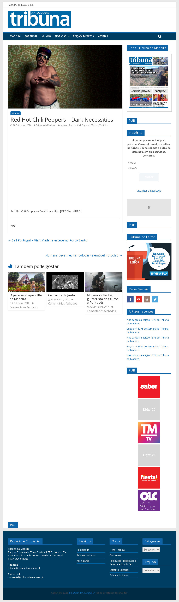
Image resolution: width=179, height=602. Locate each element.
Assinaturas (83, 560)
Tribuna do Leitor (86, 555)
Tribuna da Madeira (45, 125)
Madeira (15, 36)
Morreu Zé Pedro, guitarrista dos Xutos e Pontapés (102, 299)
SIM (133, 163)
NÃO (134, 168)
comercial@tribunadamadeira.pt (25, 577)
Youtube (103, 125)
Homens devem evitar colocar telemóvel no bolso (83, 255)
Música (64, 125)
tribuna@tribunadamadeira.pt (24, 568)
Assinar (103, 36)
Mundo (46, 36)
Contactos (115, 555)
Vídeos (15, 113)
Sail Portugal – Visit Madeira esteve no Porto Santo (47, 240)
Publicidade (83, 549)
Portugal (31, 36)
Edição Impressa (83, 36)
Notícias (60, 36)
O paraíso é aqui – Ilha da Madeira (26, 297)
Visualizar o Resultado (149, 190)
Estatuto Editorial (119, 569)
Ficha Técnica (117, 549)
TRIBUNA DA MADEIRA (82, 592)
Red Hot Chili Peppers (79, 125)
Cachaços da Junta (61, 295)
